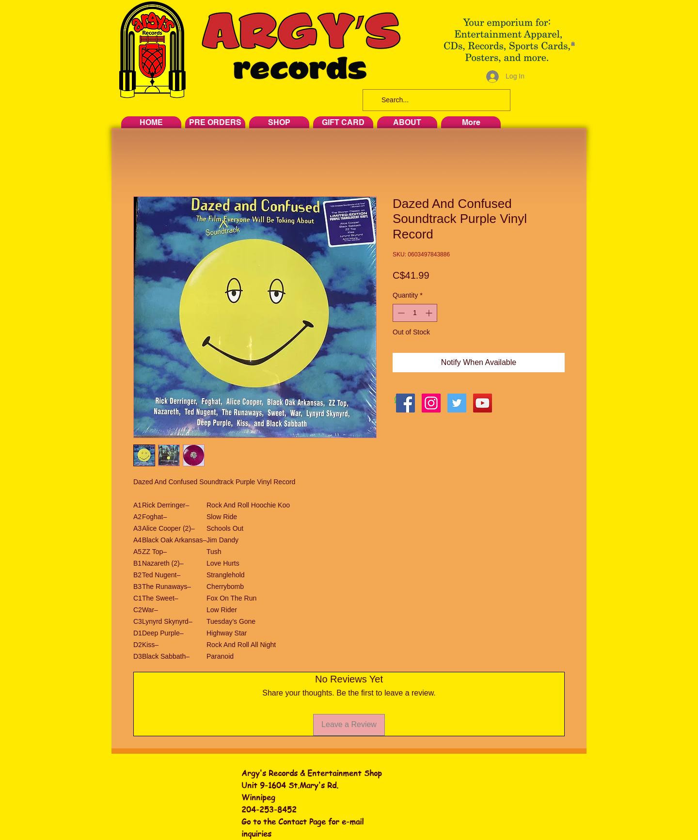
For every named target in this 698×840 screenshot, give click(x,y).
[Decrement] (400, 312)
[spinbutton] (415, 312)
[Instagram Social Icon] (431, 403)
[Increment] (430, 312)
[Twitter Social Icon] (456, 403)
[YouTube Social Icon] (482, 403)
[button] (573, 43)
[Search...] (435, 100)
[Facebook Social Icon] (405, 403)
